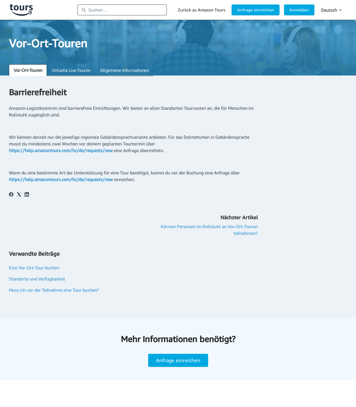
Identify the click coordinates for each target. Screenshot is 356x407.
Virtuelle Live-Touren (71, 70)
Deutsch (332, 10)
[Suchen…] (122, 10)
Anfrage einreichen (255, 9)
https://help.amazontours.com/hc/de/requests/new (61, 150)
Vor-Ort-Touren (28, 70)
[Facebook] (11, 195)
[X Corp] (19, 195)
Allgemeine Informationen (124, 70)
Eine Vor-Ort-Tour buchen (34, 267)
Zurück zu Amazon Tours (201, 9)
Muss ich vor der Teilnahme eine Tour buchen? (54, 290)
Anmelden (299, 9)
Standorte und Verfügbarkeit (37, 279)
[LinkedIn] (27, 195)
